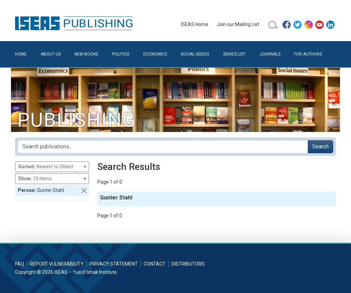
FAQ (19, 264)
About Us (51, 54)
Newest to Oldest (52, 166)
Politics (120, 54)
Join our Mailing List (238, 24)
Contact (155, 264)
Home (21, 54)
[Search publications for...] (163, 146)
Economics (155, 54)
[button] (84, 190)
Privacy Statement (113, 264)
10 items (52, 178)
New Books (86, 54)
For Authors (308, 54)
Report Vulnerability (57, 264)
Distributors (188, 264)
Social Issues (195, 54)
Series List (234, 54)
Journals (269, 54)
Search (320, 146)
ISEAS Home (194, 24)
